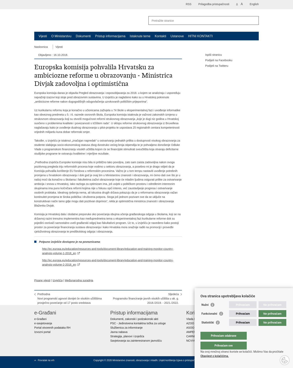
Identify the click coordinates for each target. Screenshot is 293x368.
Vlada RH (192, 319)
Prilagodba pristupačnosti (213, 4)
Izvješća (58, 280)
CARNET (192, 336)
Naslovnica (41, 46)
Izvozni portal (42, 332)
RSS (188, 4)
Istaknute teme (140, 36)
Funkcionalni (209, 321)
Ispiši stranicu (211, 55)
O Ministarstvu (61, 36)
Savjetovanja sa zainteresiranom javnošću (136, 340)
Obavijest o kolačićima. (214, 356)
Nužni (205, 312)
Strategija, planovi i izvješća (127, 336)
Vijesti (43, 36)
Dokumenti (83, 36)
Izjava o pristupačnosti (188, 360)
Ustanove (177, 36)
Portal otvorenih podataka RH (52, 327)
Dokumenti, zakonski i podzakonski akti (134, 319)
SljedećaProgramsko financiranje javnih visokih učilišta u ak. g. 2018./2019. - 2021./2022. (146, 298)
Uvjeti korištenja (167, 360)
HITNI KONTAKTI (200, 36)
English (254, 4)
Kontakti (160, 36)
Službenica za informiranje (126, 327)
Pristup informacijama (110, 36)
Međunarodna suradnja (79, 280)
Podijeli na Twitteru (214, 66)
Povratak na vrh (46, 360)
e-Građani (40, 319)
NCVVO (191, 340)
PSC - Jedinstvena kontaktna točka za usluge (138, 323)
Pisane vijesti (42, 280)
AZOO (190, 323)
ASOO (190, 327)
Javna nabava (118, 332)
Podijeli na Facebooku (216, 60)
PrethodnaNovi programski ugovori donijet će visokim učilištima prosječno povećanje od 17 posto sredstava (69, 298)
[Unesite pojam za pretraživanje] (199, 20)
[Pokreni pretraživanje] (254, 20)
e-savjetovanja (43, 323)
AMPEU (191, 332)
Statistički (207, 330)
